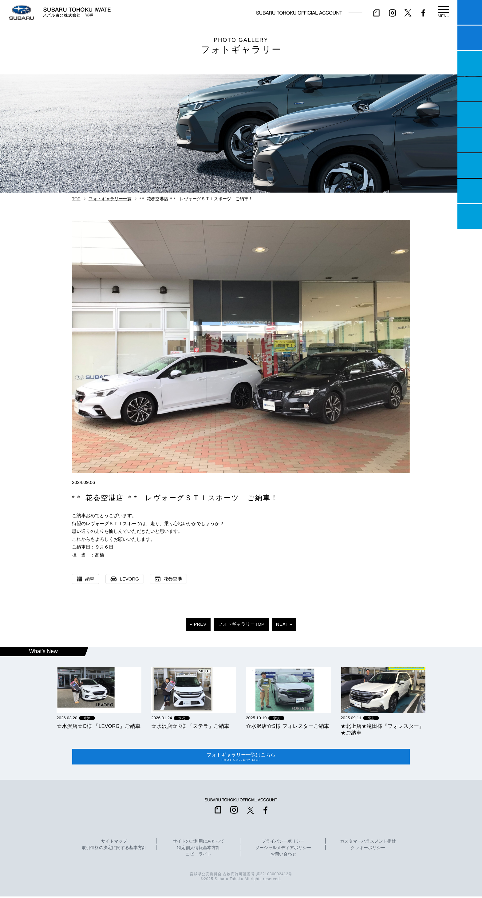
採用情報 (469, 216)
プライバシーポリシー (283, 843)
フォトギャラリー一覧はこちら (241, 757)
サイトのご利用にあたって (198, 843)
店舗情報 (469, 114)
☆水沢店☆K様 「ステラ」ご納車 (190, 726)
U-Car (469, 140)
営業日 (469, 89)
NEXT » (284, 624)
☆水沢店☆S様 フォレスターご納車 (287, 726)
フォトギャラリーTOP (241, 624)
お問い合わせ (283, 856)
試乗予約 (469, 38)
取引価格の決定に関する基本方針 (114, 849)
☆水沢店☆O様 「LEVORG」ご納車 (98, 726)
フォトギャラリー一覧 (110, 199)
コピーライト (198, 856)
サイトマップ (114, 843)
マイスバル (469, 12)
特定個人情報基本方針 (198, 849)
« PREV (198, 624)
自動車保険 (469, 165)
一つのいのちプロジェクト (469, 63)
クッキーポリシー (368, 849)
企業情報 (469, 191)
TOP (76, 199)
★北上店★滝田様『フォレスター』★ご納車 (382, 729)
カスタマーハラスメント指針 (368, 843)
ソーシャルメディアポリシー (283, 849)
